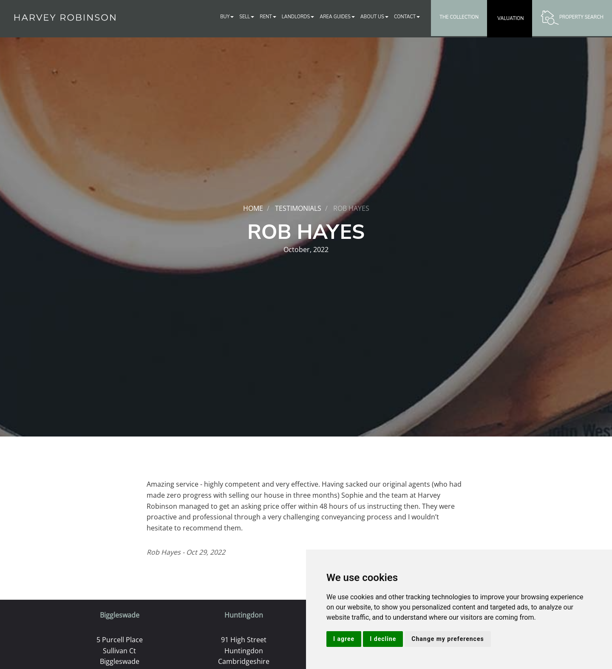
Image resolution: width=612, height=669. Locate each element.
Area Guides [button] (337, 17)
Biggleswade (119, 615)
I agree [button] (343, 638)
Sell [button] (246, 17)
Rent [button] (268, 17)
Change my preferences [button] (447, 638)
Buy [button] (227, 17)
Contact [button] (407, 17)
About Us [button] (374, 17)
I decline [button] (383, 638)
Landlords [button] (298, 17)
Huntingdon (243, 615)
